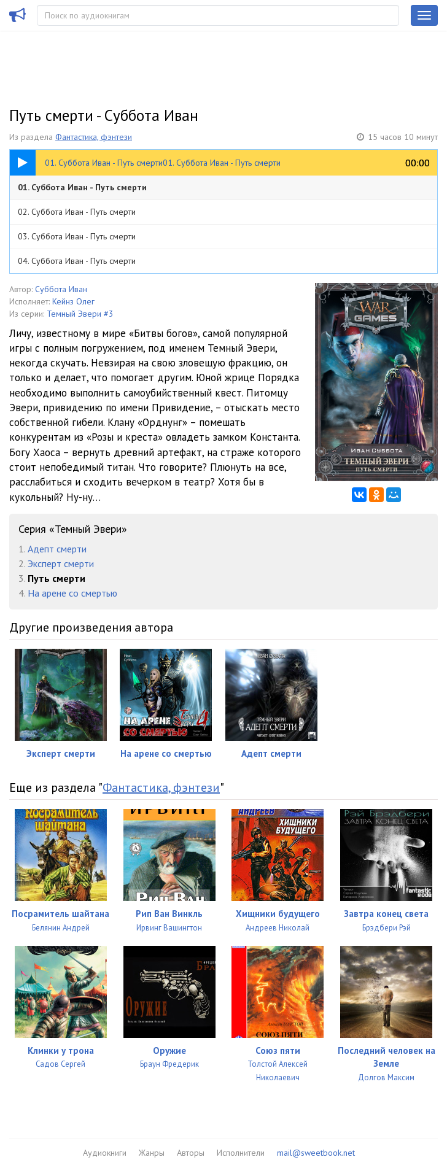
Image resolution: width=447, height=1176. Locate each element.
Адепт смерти (57, 549)
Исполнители (241, 1152)
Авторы (190, 1152)
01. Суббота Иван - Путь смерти (82, 187)
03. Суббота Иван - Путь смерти (77, 236)
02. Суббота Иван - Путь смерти (77, 211)
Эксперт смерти (61, 563)
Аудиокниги (104, 1152)
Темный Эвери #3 (80, 313)
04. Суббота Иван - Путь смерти (77, 260)
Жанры (152, 1152)
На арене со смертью (72, 593)
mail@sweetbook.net (316, 1152)
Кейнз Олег (73, 301)
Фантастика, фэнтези (93, 136)
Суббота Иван (61, 289)
